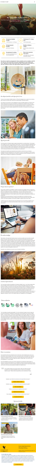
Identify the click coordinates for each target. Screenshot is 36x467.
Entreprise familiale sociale (10, 40)
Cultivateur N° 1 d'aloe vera (28, 40)
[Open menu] (34, 1)
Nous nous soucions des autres (28, 53)
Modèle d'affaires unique (27, 46)
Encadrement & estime (11, 52)
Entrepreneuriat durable (9, 46)
